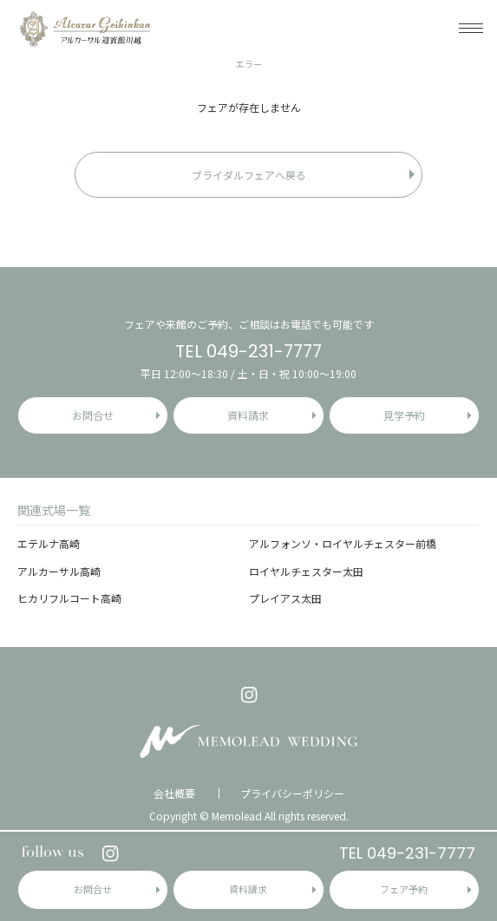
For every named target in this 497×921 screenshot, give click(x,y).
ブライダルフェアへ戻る (249, 174)
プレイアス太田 (285, 598)
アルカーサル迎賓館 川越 (84, 28)
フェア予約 (404, 889)
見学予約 (404, 415)
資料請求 (248, 889)
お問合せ (93, 889)
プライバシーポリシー (292, 793)
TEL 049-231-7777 (407, 853)
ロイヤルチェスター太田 (306, 571)
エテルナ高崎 (48, 543)
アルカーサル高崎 (59, 571)
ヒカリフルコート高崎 (69, 598)
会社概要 (174, 793)
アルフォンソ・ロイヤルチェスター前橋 (342, 543)
